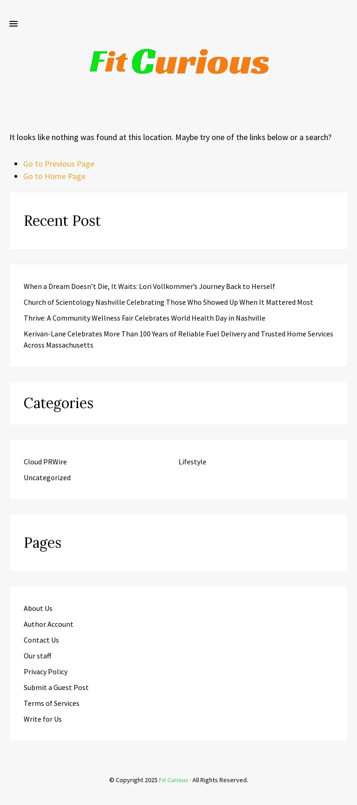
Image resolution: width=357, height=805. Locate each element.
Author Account (48, 624)
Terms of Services (51, 703)
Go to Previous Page (58, 163)
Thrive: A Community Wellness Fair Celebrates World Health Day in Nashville (144, 317)
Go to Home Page (54, 176)
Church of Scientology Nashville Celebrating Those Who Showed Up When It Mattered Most (168, 302)
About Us (38, 608)
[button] (13, 24)
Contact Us (41, 639)
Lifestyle (192, 461)
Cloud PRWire (45, 461)
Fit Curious (173, 780)
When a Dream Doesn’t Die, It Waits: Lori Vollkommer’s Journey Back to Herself (149, 286)
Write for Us (43, 719)
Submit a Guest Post (56, 687)
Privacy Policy (45, 671)
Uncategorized (47, 477)
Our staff (37, 655)
